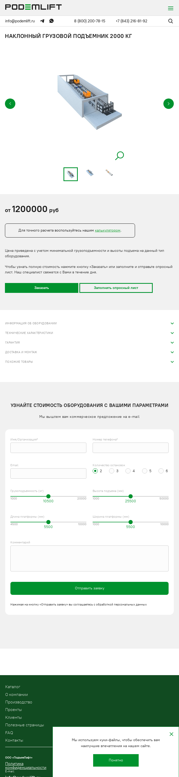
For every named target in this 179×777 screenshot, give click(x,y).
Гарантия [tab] (12, 342)
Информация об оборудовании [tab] (31, 323)
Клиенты (13, 717)
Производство (18, 702)
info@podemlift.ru (20, 21)
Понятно (116, 760)
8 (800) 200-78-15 (89, 21)
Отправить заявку (89, 588)
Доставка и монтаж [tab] (21, 352)
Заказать (41, 288)
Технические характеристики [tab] (29, 333)
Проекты (13, 709)
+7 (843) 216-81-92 (131, 21)
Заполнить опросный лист (116, 288)
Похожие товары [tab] (19, 362)
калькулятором (107, 230)
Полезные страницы (24, 724)
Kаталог (12, 686)
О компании (16, 694)
